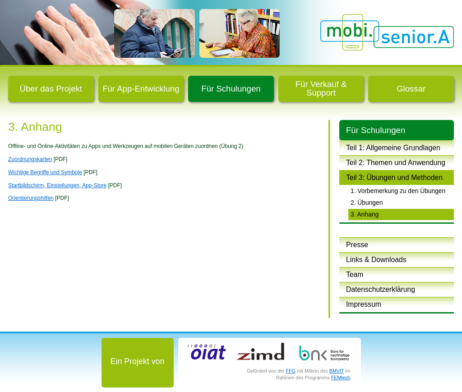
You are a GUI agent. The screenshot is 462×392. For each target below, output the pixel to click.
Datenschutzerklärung (380, 289)
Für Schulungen (230, 88)
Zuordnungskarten (30, 159)
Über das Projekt (51, 88)
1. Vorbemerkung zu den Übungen (398, 190)
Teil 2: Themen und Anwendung (395, 162)
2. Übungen (367, 202)
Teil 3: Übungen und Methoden (394, 177)
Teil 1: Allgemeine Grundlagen (393, 148)
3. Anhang (365, 214)
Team (354, 274)
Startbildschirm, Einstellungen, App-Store (57, 185)
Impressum (363, 304)
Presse (357, 245)
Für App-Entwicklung (141, 88)
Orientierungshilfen (31, 198)
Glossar (411, 88)
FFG (291, 371)
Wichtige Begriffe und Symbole (45, 172)
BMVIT (336, 371)
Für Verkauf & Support (321, 88)
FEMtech (341, 377)
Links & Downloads (376, 259)
